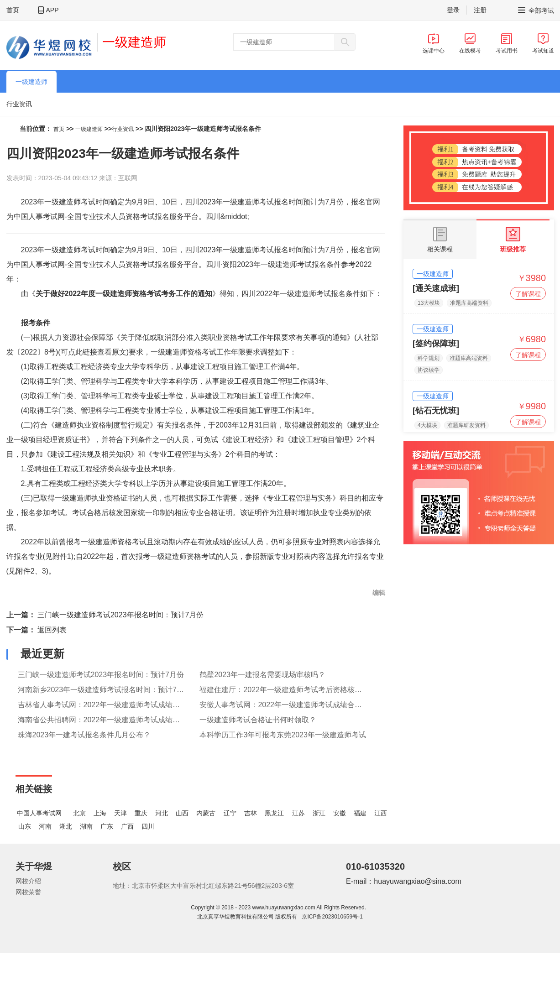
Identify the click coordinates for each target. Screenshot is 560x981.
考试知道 (543, 43)
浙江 (319, 813)
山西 (182, 813)
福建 (360, 813)
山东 (24, 826)
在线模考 (470, 43)
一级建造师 (134, 42)
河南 (45, 826)
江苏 (298, 813)
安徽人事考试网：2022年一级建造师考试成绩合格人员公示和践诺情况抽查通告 (328, 705)
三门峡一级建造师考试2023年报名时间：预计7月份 (120, 615)
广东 (106, 826)
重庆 (141, 813)
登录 (453, 10)
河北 (161, 813)
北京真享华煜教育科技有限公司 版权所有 (248, 916)
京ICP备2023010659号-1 (332, 916)
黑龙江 (274, 813)
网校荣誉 (28, 892)
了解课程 (528, 293)
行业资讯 (19, 104)
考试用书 (507, 43)
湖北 (65, 826)
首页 (12, 10)
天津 (120, 813)
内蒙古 (205, 813)
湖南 (86, 826)
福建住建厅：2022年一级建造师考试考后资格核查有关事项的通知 (306, 690)
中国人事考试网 (39, 813)
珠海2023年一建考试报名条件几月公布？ (84, 735)
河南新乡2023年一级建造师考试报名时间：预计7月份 (105, 690)
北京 (79, 813)
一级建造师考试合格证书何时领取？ (257, 720)
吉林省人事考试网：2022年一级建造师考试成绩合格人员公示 (117, 705)
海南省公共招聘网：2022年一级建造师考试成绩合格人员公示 (117, 720)
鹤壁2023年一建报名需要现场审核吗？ (262, 674)
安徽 (339, 813)
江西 (380, 813)
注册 (480, 10)
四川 (147, 826)
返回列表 (52, 630)
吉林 (250, 813)
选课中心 (434, 43)
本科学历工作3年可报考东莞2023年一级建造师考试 (282, 735)
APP (52, 10)
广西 (127, 826)
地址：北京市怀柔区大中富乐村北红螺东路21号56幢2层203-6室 (203, 885)
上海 (100, 813)
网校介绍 (28, 881)
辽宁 (230, 813)
